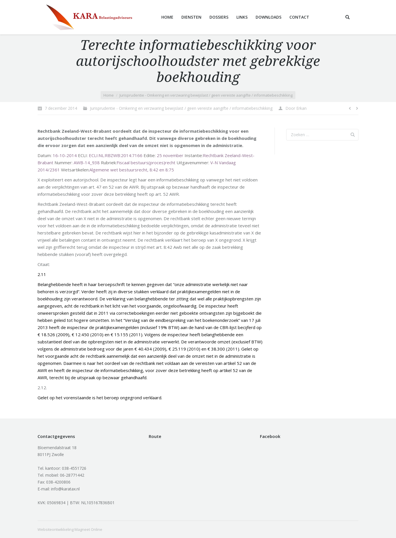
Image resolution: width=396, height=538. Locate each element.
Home (108, 95)
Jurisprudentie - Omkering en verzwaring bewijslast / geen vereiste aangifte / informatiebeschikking (206, 95)
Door (296, 108)
